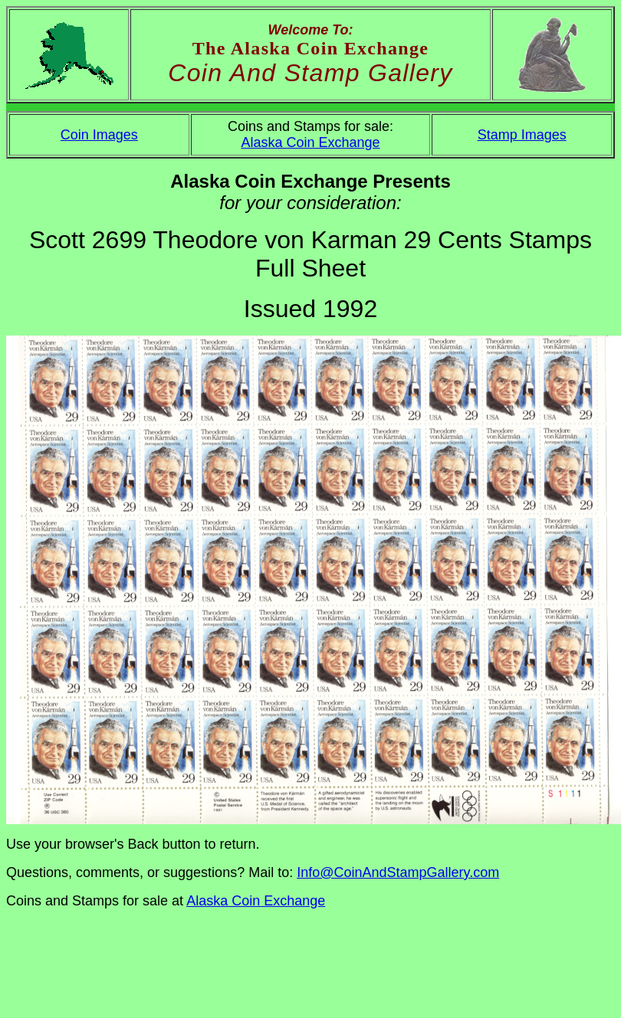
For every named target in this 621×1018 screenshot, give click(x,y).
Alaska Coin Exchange (310, 142)
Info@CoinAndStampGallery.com (398, 872)
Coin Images (99, 134)
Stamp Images (522, 134)
